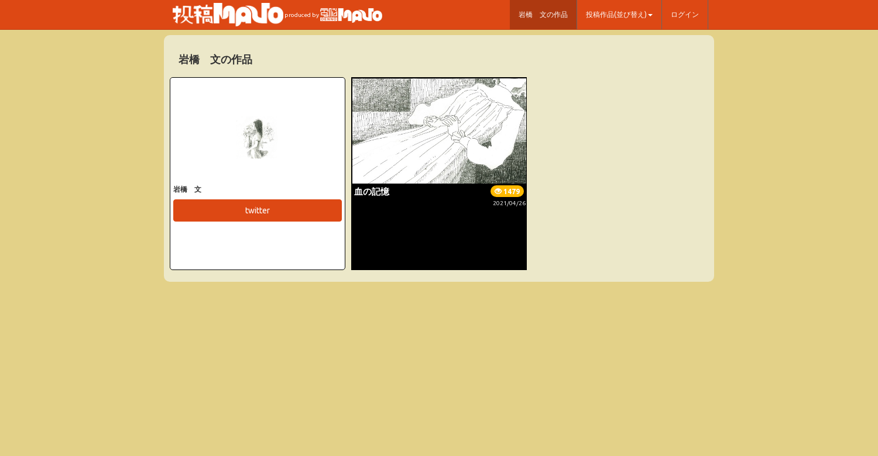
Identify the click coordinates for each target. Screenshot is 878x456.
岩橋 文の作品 (543, 14)
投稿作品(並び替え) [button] (619, 14)
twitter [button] (257, 210)
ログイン (685, 14)
